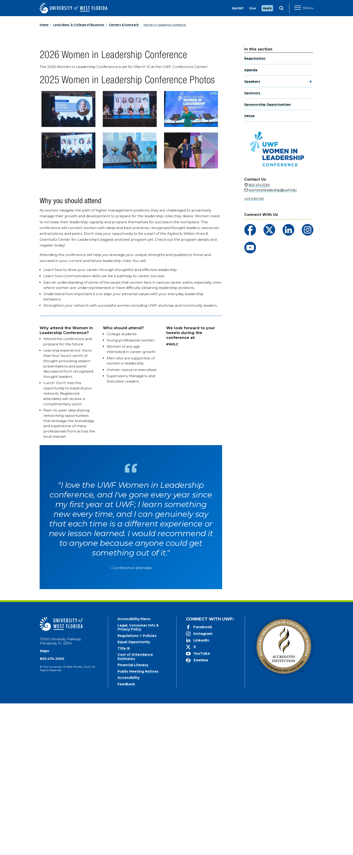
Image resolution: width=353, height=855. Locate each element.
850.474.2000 (52, 810)
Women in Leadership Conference (164, 176)
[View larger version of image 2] (130, 261)
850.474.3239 (259, 337)
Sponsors (252, 244)
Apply (267, 8)
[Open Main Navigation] (303, 8)
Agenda (250, 221)
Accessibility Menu (134, 770)
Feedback (126, 836)
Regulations (128, 787)
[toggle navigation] (310, 233)
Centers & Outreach (124, 176)
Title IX (124, 800)
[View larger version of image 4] (68, 302)
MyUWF (238, 8)
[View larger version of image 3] (191, 261)
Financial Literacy (133, 816)
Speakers (252, 233)
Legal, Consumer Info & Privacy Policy (138, 779)
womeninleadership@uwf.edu (273, 342)
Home (44, 176)
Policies (149, 787)
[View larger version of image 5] (130, 302)
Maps (44, 803)
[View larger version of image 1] (68, 261)
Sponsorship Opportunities (267, 256)
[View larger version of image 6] (191, 302)
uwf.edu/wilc (254, 350)
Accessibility (129, 829)
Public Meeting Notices (138, 823)
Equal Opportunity (134, 793)
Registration (254, 210)
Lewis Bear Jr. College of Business (78, 176)
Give (252, 8)
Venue (249, 267)
